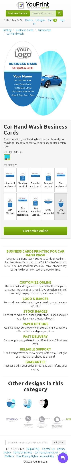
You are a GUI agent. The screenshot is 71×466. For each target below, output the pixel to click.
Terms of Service (22, 452)
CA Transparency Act (46, 452)
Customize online (35, 231)
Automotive (44, 30)
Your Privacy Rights (27, 456)
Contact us (48, 449)
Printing (7, 30)
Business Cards (24, 30)
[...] (43, 13)
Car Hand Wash (15, 33)
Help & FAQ (33, 449)
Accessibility (47, 456)
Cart (50, 20)
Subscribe (59, 442)
